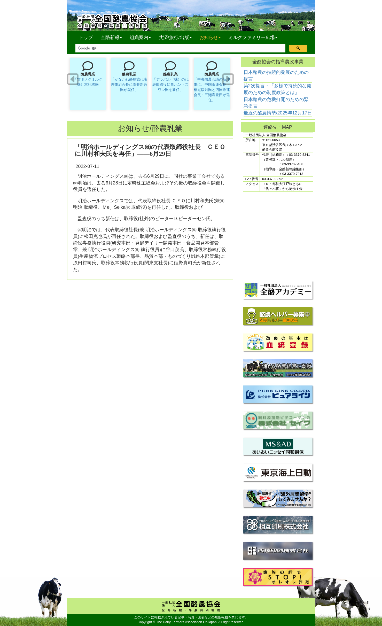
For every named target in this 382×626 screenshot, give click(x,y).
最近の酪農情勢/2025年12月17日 (278, 112)
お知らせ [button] (210, 37)
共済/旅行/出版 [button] (175, 37)
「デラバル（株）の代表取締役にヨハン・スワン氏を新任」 (170, 84)
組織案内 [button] (140, 37)
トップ (86, 37)
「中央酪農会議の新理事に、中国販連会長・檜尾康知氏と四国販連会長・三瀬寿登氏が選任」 (212, 89)
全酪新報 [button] (113, 37)
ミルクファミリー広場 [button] (252, 37)
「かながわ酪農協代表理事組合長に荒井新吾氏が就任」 (129, 84)
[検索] (180, 48)
